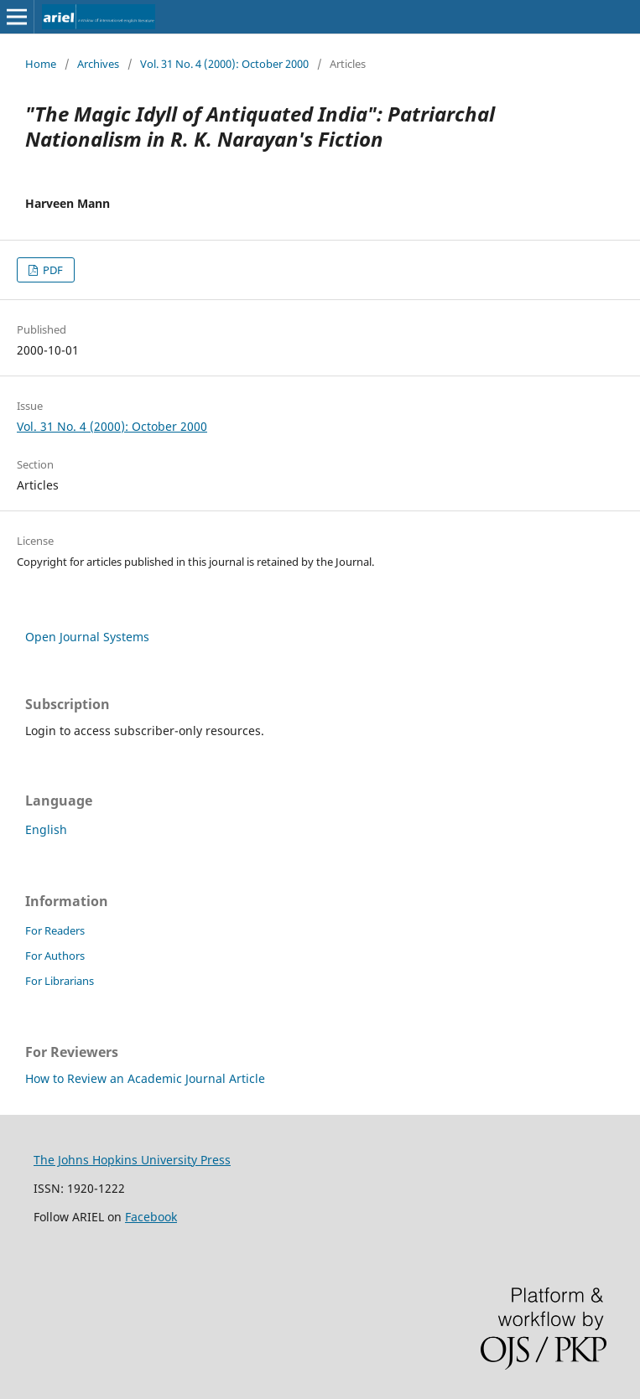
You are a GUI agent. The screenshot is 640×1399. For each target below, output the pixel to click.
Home (40, 63)
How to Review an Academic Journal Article (145, 1078)
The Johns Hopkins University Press (132, 1160)
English (46, 829)
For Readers (55, 930)
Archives (98, 63)
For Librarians (59, 980)
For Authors (55, 955)
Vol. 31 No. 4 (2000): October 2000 (224, 63)
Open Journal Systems (87, 637)
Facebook (151, 1217)
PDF (51, 269)
